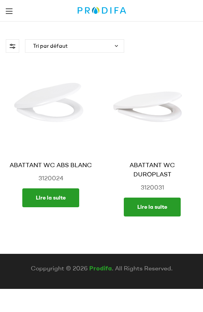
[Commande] (74, 46)
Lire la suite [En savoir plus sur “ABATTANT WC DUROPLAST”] (152, 206)
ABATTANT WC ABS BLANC (51, 165)
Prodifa (100, 268)
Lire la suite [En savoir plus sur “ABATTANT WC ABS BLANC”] (51, 197)
